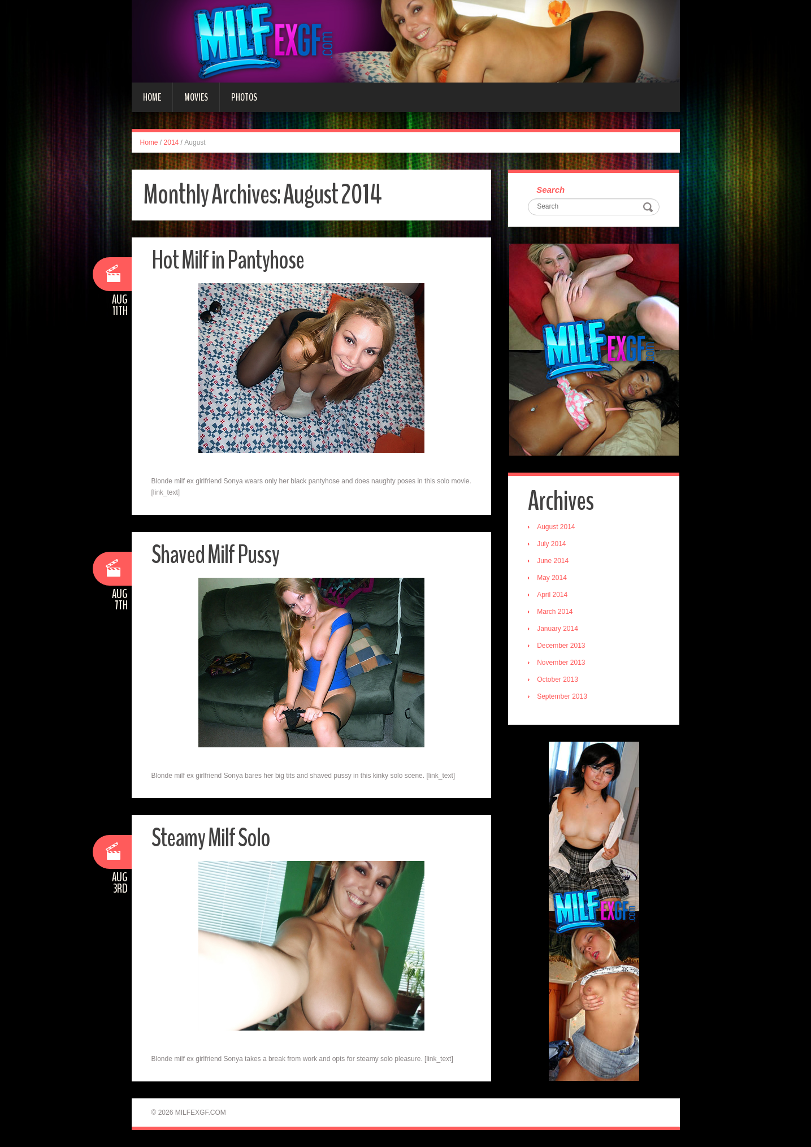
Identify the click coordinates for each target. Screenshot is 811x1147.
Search (550, 189)
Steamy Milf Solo (210, 838)
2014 (171, 142)
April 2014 (552, 595)
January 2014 (557, 629)
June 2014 (553, 561)
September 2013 (562, 696)
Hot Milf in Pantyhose (227, 260)
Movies (196, 97)
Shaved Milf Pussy (215, 555)
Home (152, 97)
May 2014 (552, 578)
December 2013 (561, 646)
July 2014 (551, 544)
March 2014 (555, 612)
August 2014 (556, 527)
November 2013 (561, 662)
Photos (244, 97)
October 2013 (557, 679)
